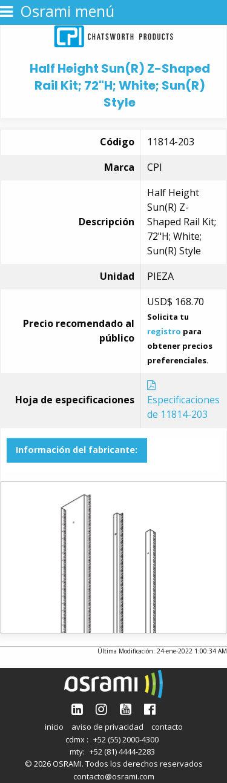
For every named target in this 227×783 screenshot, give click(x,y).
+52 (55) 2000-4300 (126, 739)
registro (164, 331)
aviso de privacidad (107, 726)
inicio (54, 726)
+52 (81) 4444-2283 (122, 751)
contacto (167, 726)
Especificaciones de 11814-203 (183, 400)
